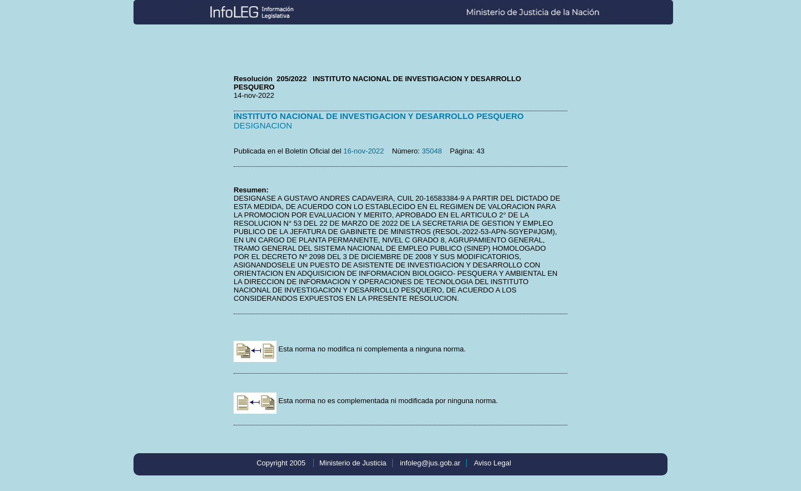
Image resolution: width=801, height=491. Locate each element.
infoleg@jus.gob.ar (430, 463)
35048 (432, 151)
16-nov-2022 (363, 151)
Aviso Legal (492, 463)
